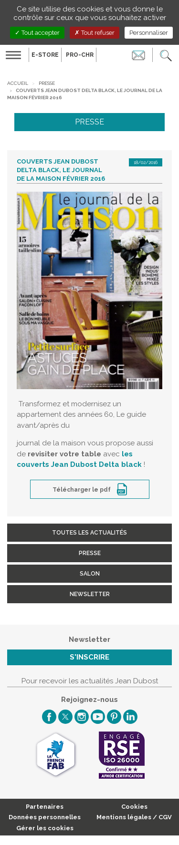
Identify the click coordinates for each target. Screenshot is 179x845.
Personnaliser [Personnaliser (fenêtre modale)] (148, 32)
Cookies (134, 806)
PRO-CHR (80, 55)
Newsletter (90, 594)
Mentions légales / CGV (134, 817)
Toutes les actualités (89, 532)
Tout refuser (94, 32)
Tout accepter (37, 32)
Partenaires (44, 806)
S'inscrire (89, 657)
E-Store (45, 55)
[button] (166, 55)
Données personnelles (45, 817)
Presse (47, 83)
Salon (90, 573)
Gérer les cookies (45, 828)
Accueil (17, 83)
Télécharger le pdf (82, 489)
